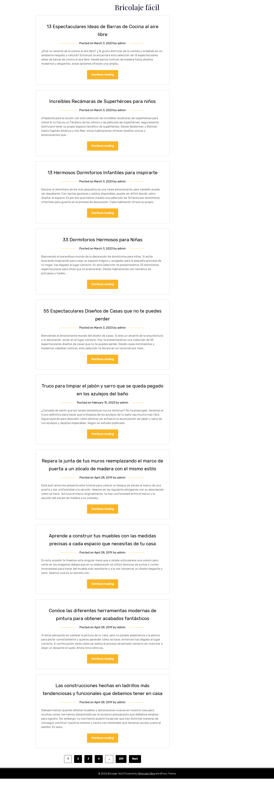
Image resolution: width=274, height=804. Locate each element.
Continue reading (102, 74)
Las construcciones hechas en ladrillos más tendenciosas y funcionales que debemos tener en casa (102, 711)
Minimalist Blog (146, 799)
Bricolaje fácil (137, 6)
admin (122, 43)
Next (135, 784)
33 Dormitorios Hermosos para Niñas (102, 248)
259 (121, 784)
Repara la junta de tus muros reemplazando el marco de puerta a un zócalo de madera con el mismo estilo (102, 477)
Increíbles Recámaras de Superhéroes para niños (102, 101)
